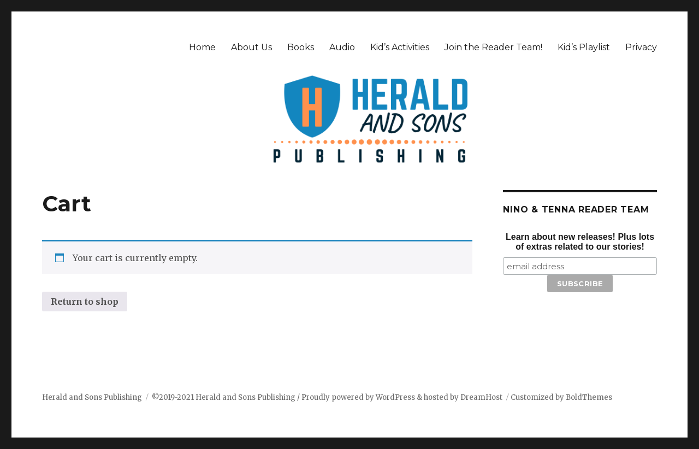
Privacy (641, 47)
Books (300, 47)
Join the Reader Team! (493, 47)
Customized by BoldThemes (561, 397)
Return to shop (85, 301)
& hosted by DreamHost (459, 397)
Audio (342, 47)
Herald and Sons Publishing (92, 397)
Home (202, 47)
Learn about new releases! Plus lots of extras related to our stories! (580, 241)
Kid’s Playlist (584, 47)
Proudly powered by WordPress (359, 397)
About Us (251, 47)
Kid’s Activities (399, 47)
